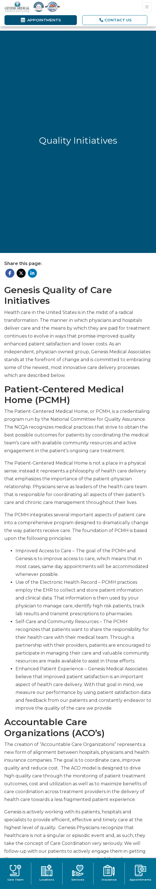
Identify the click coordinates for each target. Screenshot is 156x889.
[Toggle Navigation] (146, 7)
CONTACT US (115, 20)
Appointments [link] (41, 20)
